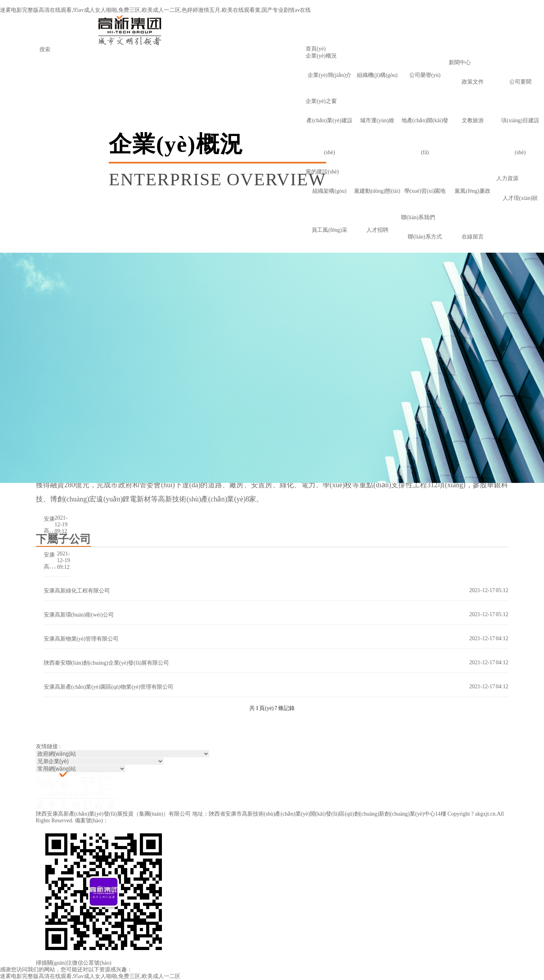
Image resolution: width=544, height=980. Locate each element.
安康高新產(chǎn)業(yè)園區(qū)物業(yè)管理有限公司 (109, 687)
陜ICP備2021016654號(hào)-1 (144, 820)
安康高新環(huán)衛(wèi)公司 (79, 615)
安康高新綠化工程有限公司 (77, 591)
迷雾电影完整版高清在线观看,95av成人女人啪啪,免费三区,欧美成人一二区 (90, 976)
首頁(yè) (316, 49)
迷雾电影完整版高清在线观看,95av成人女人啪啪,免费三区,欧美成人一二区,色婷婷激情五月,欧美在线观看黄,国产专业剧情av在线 (155, 10)
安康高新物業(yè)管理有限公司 (81, 639)
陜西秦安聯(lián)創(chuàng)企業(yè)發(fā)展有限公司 (106, 663)
